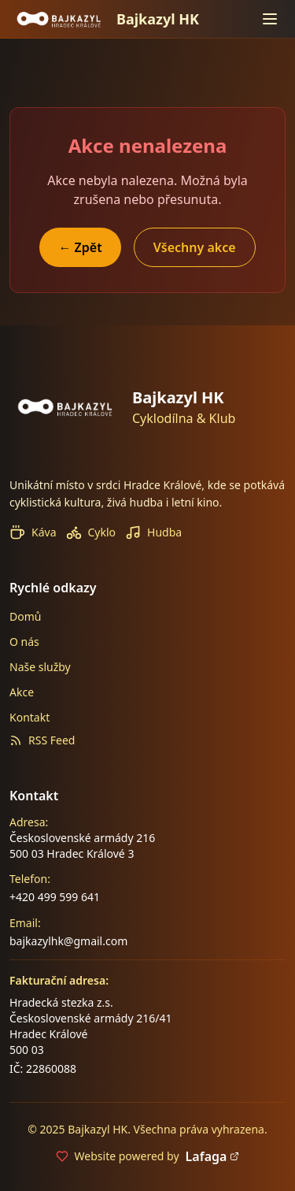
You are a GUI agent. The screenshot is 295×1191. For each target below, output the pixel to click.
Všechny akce (194, 247)
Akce (21, 692)
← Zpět (79, 247)
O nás (24, 641)
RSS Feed (42, 740)
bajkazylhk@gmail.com (68, 940)
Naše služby (40, 666)
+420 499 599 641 (54, 896)
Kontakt (29, 717)
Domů (25, 616)
